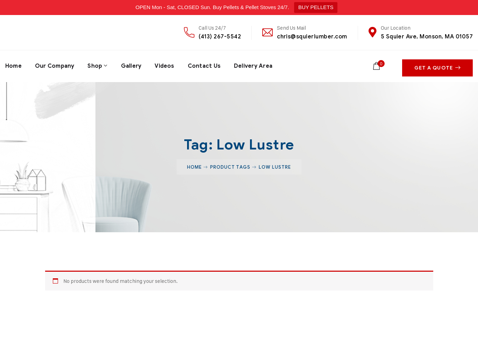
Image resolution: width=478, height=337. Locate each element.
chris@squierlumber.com (312, 36)
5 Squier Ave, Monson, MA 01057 (427, 36)
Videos (166, 64)
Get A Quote (437, 65)
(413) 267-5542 (220, 36)
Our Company (55, 64)
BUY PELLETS (316, 7)
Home (13, 64)
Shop (95, 64)
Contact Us (205, 64)
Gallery (131, 64)
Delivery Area (254, 64)
